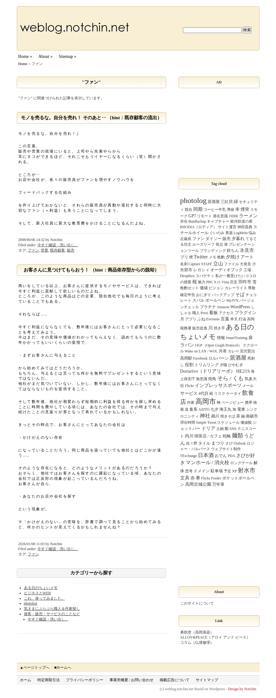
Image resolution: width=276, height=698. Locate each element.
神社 (205, 416)
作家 (190, 402)
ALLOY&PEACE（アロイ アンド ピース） (215, 637)
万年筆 (218, 484)
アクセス (226, 313)
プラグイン (245, 312)
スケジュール (228, 422)
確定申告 (187, 295)
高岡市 (205, 401)
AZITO (204, 409)
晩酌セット (189, 288)
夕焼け (233, 256)
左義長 (185, 239)
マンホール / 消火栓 (208, 462)
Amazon (223, 307)
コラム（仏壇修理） (197, 642)
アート (247, 256)
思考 (189, 471)
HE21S (243, 371)
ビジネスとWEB (37, 593)
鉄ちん (233, 250)
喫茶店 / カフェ (208, 436)
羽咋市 (244, 281)
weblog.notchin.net (179, 689)
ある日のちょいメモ (41, 588)
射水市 (246, 470)
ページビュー (233, 402)
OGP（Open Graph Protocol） (218, 345)
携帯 (248, 402)
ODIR (233, 216)
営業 (44, 250)
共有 (223, 351)
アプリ (190, 319)
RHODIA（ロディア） (198, 227)
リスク (219, 393)
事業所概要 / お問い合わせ (131, 680)
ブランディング (213, 250)
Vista (225, 282)
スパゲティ (205, 276)
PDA (231, 456)
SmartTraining (237, 338)
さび (229, 443)
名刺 (184, 264)
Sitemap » (67, 56)
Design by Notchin (242, 689)
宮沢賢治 (247, 351)
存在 (184, 221)
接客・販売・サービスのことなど (52, 614)
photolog (30, 603)
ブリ (184, 257)
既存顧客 (57, 250)
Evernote (213, 319)
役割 (189, 364)
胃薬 (229, 233)
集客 (193, 409)
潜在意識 (220, 216)
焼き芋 (219, 328)
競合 (188, 209)
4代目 (204, 393)
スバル (198, 300)
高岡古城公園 (198, 484)
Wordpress (217, 689)
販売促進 (199, 328)
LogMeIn (241, 233)
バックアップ (223, 295)
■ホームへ (62, 667)
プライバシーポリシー (84, 680)
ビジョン (216, 288)
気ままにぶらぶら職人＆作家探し (52, 608)
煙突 (245, 209)
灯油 (242, 319)
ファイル (231, 264)
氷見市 (247, 250)
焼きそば (227, 416)
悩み (252, 233)
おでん (221, 455)
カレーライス (236, 288)
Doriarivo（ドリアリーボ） (207, 371)
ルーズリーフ (203, 244)
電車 (241, 409)
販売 (70, 250)
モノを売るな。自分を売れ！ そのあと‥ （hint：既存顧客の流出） (91, 117)
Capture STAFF (200, 264)
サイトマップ (207, 680)
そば (240, 294)
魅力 (201, 282)
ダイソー (213, 238)
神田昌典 (244, 227)
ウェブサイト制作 (226, 449)
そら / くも (230, 378)
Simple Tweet (206, 422)
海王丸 (225, 409)
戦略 (227, 436)
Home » (25, 56)
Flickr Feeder (211, 478)
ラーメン (248, 215)
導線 (230, 209)
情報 (221, 337)
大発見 (245, 264)
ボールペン (215, 300)
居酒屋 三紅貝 (220, 201)
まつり (217, 443)
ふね (201, 319)
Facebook (200, 358)
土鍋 (220, 429)
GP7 (192, 215)
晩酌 (221, 257)
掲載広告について (174, 680)
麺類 (237, 435)
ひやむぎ (235, 365)
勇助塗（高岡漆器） (197, 632)
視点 (219, 244)
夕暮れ (238, 238)
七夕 (214, 409)
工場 (247, 270)
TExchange (188, 456)
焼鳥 (212, 378)
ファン (33, 250)
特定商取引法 (48, 680)
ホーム (25, 680)
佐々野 (191, 443)
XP (234, 471)
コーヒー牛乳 (214, 209)
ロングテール (241, 463)
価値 (204, 287)
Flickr (189, 386)
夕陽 (223, 365)
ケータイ (233, 393)
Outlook (240, 443)
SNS (233, 429)
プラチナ (208, 306)
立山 (218, 263)
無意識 (201, 379)
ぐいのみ (216, 233)
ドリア (208, 428)
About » (45, 56)
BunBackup (197, 221)
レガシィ (201, 269)
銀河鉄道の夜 (241, 221)
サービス (189, 393)
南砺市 (252, 416)
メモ (212, 257)
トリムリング (206, 364)
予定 (227, 471)
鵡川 (215, 416)
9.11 (217, 282)
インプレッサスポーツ (218, 385)
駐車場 (217, 471)
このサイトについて (197, 603)
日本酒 (206, 455)
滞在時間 (187, 422)
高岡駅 (186, 358)
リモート (204, 216)
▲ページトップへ (35, 667)
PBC (209, 282)
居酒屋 (238, 358)
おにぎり (203, 295)
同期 (198, 209)
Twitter (201, 256)
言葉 (225, 318)
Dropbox (187, 275)
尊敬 (251, 288)
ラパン (187, 344)
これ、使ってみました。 (44, 598)
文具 (184, 477)
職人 (196, 313)
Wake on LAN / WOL (201, 351)
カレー (233, 351)
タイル (204, 443)
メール (248, 386)
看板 (213, 312)
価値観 (246, 422)
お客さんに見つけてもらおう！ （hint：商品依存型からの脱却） (91, 269)
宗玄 (233, 282)
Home (22, 64)
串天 (234, 319)
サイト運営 (227, 227)
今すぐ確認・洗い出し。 (57, 245)
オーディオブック (226, 269)
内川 (189, 435)
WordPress (240, 306)
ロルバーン (218, 358)
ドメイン (202, 471)
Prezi (204, 313)
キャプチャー (218, 221)
